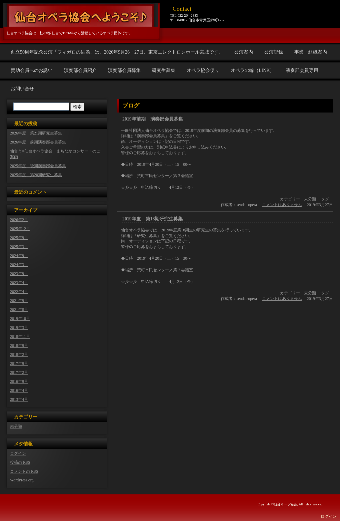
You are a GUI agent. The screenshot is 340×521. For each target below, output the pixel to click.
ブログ (130, 106)
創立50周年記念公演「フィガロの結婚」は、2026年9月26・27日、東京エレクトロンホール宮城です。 (117, 52)
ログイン (18, 453)
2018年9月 (19, 345)
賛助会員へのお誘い (32, 70)
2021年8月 (19, 309)
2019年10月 (20, 318)
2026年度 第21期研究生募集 (36, 133)
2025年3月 (19, 246)
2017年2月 (19, 372)
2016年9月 (19, 381)
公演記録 (273, 52)
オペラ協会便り (203, 70)
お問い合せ (22, 88)
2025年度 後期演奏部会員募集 (38, 165)
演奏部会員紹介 (80, 70)
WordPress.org (21, 480)
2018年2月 (19, 354)
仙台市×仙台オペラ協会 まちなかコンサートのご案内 (55, 154)
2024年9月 (19, 255)
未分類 (310, 199)
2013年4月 (19, 399)
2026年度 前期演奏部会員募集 (38, 142)
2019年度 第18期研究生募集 (152, 218)
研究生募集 (163, 70)
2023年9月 (19, 273)
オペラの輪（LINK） (252, 70)
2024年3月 (19, 264)
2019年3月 (19, 327)
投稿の (20, 462)
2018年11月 (20, 336)
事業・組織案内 (310, 52)
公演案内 (243, 52)
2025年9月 (19, 237)
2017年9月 (19, 363)
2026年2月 (19, 219)
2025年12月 (20, 228)
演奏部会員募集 (124, 70)
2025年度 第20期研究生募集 (36, 174)
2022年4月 (19, 291)
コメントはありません (282, 204)
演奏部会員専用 (302, 70)
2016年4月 (19, 390)
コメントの (24, 471)
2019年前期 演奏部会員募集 (152, 119)
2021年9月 (19, 300)
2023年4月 (19, 282)
